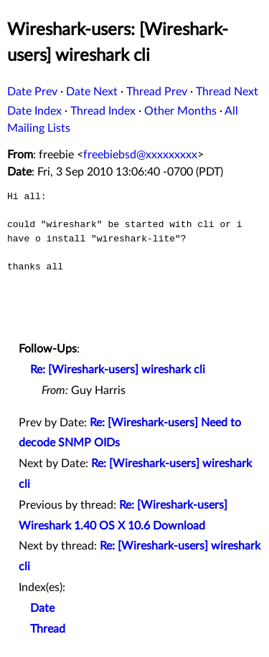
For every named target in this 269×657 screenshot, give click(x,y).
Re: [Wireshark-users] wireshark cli (117, 369)
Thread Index (103, 111)
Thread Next (227, 91)
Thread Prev (156, 91)
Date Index (34, 111)
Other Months (180, 111)
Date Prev (32, 91)
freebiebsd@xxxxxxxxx (140, 154)
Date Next (92, 91)
